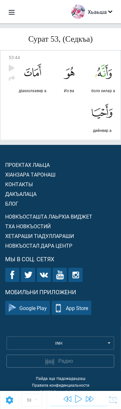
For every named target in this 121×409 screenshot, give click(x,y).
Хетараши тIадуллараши (39, 235)
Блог (11, 203)
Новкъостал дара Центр (38, 245)
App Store (71, 308)
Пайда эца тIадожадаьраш (61, 378)
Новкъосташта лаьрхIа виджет (48, 216)
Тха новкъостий (28, 226)
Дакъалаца (20, 193)
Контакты (19, 184)
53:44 (14, 57)
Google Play (27, 308)
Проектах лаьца (27, 164)
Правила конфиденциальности (60, 385)
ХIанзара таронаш (30, 174)
